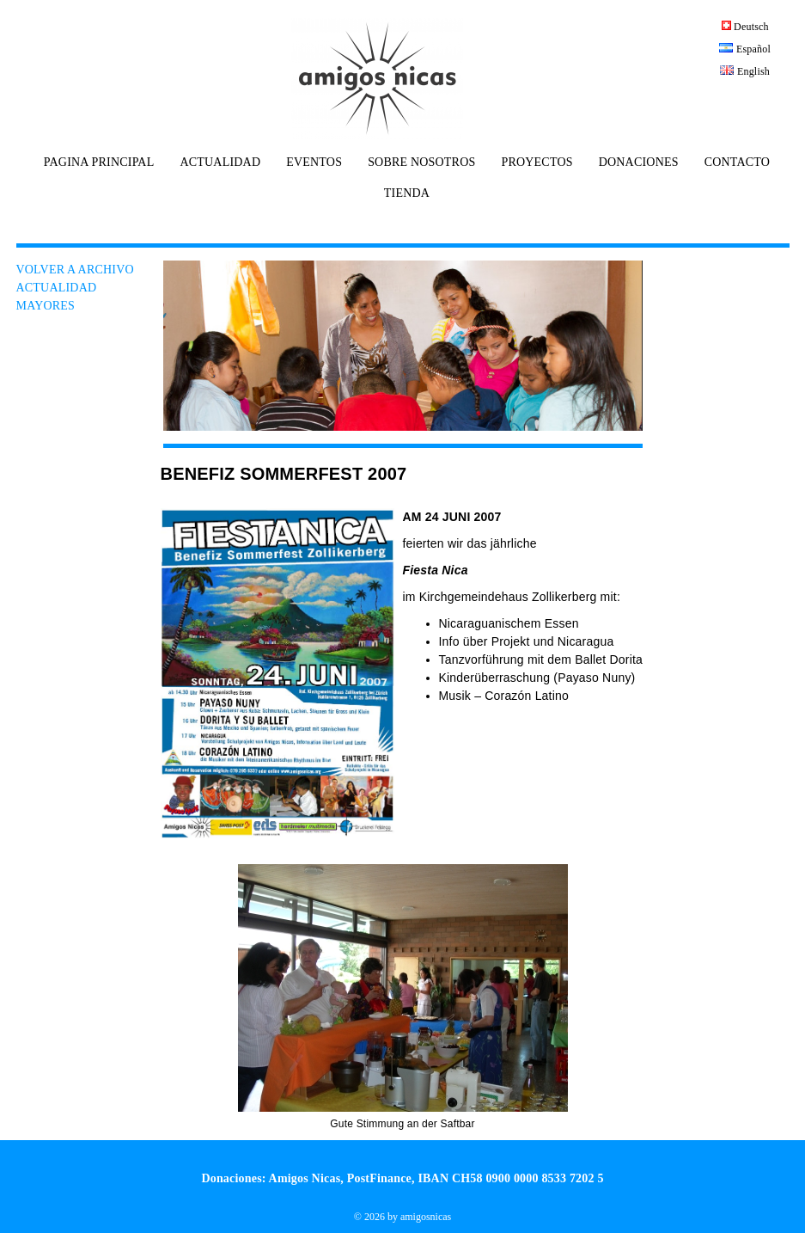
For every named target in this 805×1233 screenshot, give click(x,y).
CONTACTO (737, 162)
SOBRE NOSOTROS (421, 162)
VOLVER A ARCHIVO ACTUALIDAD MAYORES (75, 287)
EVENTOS (314, 162)
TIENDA (407, 193)
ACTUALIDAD (220, 162)
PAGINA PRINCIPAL (99, 162)
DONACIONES (639, 162)
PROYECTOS (536, 162)
